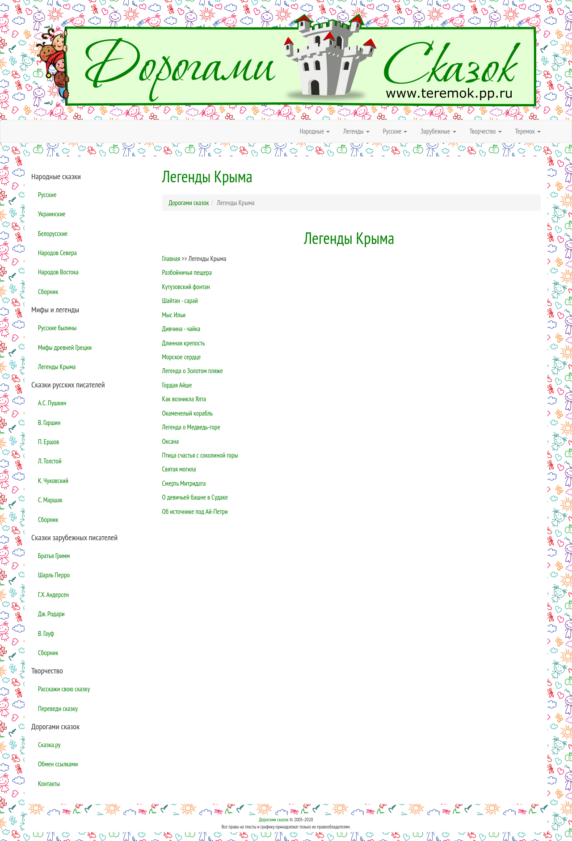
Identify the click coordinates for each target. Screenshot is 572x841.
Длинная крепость (183, 343)
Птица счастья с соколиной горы (200, 455)
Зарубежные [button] (438, 131)
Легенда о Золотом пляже (192, 370)
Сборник (48, 291)
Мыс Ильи (174, 315)
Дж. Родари (51, 614)
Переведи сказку (58, 708)
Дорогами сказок (273, 819)
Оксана (170, 441)
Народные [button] (315, 131)
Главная (171, 258)
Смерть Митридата (184, 483)
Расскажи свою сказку (64, 689)
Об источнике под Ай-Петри (195, 511)
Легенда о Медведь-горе (191, 427)
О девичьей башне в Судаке (195, 497)
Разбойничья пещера (187, 272)
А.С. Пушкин (52, 403)
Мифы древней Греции (65, 347)
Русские (47, 194)
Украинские (51, 214)
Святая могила (179, 469)
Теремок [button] (528, 131)
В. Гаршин (49, 422)
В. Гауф (46, 633)
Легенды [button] (356, 131)
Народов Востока (58, 272)
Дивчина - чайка (181, 328)
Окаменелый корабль (187, 413)
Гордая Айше (177, 385)
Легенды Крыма (57, 366)
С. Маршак (50, 500)
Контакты (49, 783)
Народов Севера (57, 252)
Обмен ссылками (58, 764)
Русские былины (57, 328)
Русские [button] (395, 131)
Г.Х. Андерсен (53, 594)
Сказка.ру (49, 744)
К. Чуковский (53, 480)
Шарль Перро (54, 575)
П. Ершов (48, 441)
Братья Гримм (54, 555)
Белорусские (52, 233)
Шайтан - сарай (180, 300)
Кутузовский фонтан (186, 286)
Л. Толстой (50, 461)
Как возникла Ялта (184, 399)
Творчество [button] (486, 131)
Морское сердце (181, 357)
